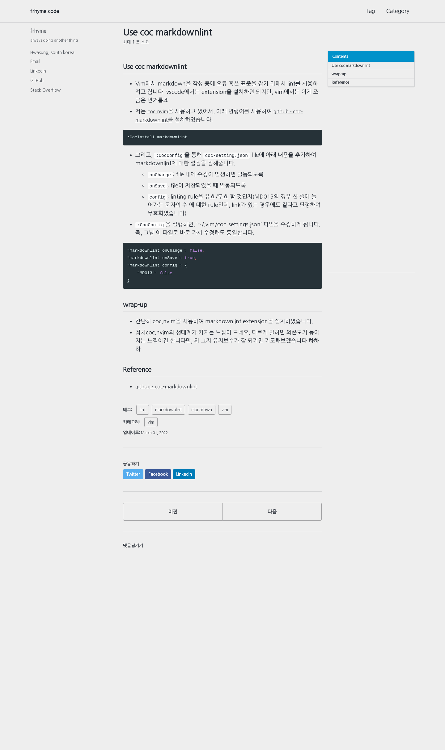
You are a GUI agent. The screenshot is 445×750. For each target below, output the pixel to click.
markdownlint (168, 418)
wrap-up (339, 75)
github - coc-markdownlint (170, 394)
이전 (172, 521)
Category (397, 11)
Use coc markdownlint (351, 66)
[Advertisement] (371, 181)
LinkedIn (38, 73)
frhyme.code (46, 11)
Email (35, 63)
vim (225, 418)
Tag (370, 11)
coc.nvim (159, 114)
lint (143, 418)
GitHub (37, 82)
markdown (201, 418)
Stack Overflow (45, 92)
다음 (272, 521)
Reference (341, 83)
